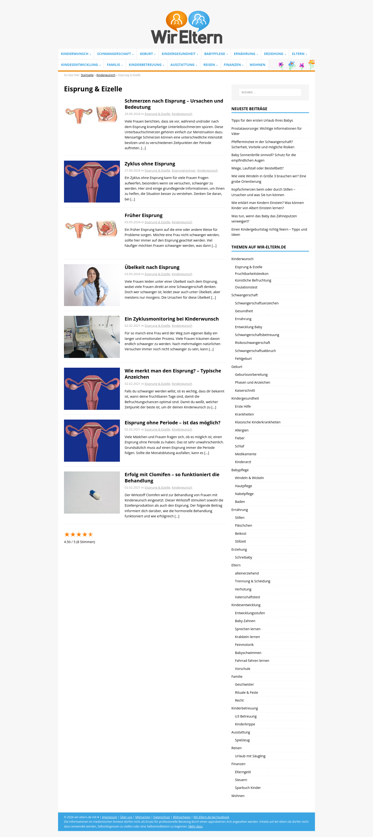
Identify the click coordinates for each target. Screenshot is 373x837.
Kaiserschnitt (245, 390)
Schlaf (239, 446)
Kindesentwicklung (79, 64)
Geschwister (244, 684)
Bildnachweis (182, 817)
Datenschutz (161, 817)
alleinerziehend (247, 573)
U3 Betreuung (246, 716)
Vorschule (242, 668)
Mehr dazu (195, 826)
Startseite (87, 75)
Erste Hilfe (243, 406)
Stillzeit (240, 541)
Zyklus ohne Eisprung (150, 163)
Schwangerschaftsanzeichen (257, 303)
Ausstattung (182, 64)
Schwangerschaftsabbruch (255, 350)
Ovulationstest (246, 287)
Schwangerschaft (114, 53)
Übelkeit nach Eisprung (152, 267)
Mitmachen (142, 817)
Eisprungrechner (184, 170)
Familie (113, 64)
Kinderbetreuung (145, 64)
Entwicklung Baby (248, 327)
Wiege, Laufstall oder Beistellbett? (257, 168)
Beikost (240, 533)
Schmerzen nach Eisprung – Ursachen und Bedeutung (174, 104)
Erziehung (273, 53)
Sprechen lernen (247, 629)
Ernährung (244, 53)
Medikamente (245, 454)
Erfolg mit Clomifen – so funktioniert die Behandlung (172, 477)
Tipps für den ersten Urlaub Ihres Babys (262, 120)
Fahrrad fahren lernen (252, 660)
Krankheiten (244, 414)
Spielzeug (242, 740)
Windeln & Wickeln (249, 477)
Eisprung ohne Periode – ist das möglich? (173, 422)
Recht (239, 700)
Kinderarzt (243, 462)
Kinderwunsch (74, 53)
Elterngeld (243, 772)
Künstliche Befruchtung (253, 280)
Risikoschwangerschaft (252, 342)
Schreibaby (243, 557)
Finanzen (232, 64)
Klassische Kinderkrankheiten (257, 422)
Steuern (241, 780)
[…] (143, 148)
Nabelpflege (244, 493)
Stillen (240, 517)
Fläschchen (243, 525)
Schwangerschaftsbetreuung (257, 334)
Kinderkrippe (245, 724)
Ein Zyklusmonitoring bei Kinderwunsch (172, 319)
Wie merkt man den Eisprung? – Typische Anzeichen (173, 373)
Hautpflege (243, 486)
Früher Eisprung (143, 215)
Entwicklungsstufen (250, 613)
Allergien (242, 430)
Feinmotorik (244, 644)
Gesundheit (244, 311)
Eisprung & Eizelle (157, 114)
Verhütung (243, 589)
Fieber (240, 438)
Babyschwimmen (248, 652)
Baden (240, 501)
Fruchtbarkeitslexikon (252, 273)
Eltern (298, 53)
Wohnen (257, 64)
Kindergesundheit (179, 53)
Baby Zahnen (245, 621)
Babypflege (214, 53)
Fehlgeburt (243, 358)
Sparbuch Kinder (248, 787)
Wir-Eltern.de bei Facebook (211, 817)
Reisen (209, 64)
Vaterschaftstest (247, 597)
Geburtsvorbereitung (251, 374)
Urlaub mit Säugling (250, 756)
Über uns (126, 817)
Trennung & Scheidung (252, 581)
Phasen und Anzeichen (252, 382)
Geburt (146, 53)
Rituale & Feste (246, 692)
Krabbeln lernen (247, 636)
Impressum (109, 817)
